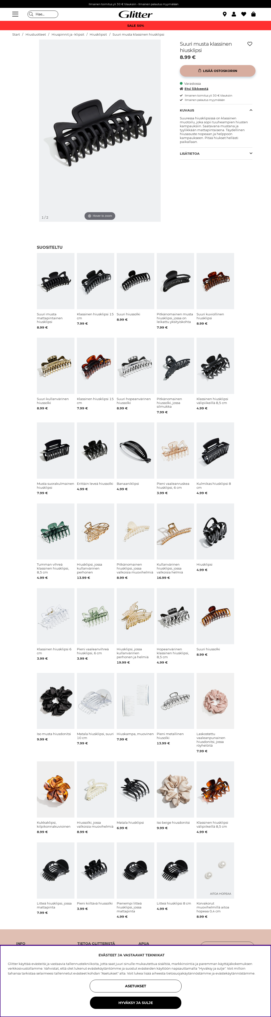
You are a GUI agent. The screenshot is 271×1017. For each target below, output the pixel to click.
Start (16, 34)
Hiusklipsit (98, 34)
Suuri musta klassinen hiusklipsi (138, 34)
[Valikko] (16, 14)
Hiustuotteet (36, 34)
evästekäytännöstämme (235, 973)
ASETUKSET (135, 986)
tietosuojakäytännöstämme (188, 973)
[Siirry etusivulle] (135, 14)
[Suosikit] (246, 14)
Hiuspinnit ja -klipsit (68, 34)
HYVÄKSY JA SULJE (135, 1003)
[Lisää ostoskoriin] (218, 71)
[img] (24, 58)
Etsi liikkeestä (194, 89)
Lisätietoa (190, 153)
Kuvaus (187, 110)
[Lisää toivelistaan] (249, 44)
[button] (236, 14)
